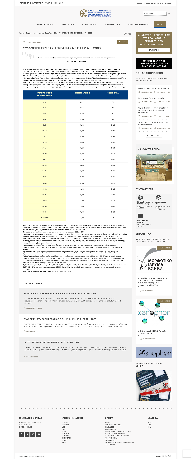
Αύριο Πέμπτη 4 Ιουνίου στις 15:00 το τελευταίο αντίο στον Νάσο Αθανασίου (153, 110)
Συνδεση (168, 3)
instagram (32, 434)
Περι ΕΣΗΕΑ (24, 3)
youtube (38, 434)
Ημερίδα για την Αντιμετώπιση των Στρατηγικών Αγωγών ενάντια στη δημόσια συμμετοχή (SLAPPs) (153, 281)
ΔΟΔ (63, 427)
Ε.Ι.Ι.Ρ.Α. (48, 33)
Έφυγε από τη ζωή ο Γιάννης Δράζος (154, 88)
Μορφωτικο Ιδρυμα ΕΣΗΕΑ (115, 433)
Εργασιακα (67, 24)
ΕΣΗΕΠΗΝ (65, 435)
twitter (27, 434)
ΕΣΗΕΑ (95, 13)
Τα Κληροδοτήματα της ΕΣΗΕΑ (145, 205)
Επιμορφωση (111, 24)
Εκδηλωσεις (88, 24)
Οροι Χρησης (110, 444)
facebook (21, 434)
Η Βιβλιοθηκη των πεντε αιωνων (118, 431)
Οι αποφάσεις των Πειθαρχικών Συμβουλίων (163, 206)
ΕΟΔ (63, 429)
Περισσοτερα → (154, 135)
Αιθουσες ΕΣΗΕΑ (150, 149)
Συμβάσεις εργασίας (35, 33)
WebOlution (167, 456)
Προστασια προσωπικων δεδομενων (119, 442)
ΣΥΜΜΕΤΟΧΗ (154, 50)
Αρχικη (107, 422)
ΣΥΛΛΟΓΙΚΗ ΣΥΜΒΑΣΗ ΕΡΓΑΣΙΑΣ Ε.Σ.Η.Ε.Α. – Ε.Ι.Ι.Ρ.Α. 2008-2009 (60, 293)
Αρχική (21, 33)
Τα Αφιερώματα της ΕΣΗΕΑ (145, 223)
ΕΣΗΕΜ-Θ (65, 433)
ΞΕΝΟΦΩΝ (65, 425)
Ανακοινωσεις (44, 24)
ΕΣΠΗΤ (64, 440)
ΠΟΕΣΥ (64, 431)
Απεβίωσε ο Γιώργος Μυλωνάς (151, 98)
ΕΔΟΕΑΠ (65, 422)
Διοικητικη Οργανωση (113, 425)
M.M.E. (64, 442)
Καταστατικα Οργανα (41, 3)
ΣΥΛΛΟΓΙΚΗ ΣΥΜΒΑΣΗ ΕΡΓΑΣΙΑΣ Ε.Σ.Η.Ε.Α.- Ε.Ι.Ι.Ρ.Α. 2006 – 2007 (60, 318)
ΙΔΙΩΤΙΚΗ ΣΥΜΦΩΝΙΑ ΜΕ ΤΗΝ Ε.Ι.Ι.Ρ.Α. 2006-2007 (51, 342)
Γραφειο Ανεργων (137, 24)
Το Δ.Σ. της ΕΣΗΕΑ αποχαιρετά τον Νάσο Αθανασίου (153, 123)
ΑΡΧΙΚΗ (28, 24)
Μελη (159, 24)
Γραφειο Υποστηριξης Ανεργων (117, 435)
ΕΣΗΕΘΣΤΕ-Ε (66, 438)
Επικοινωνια (58, 3)
